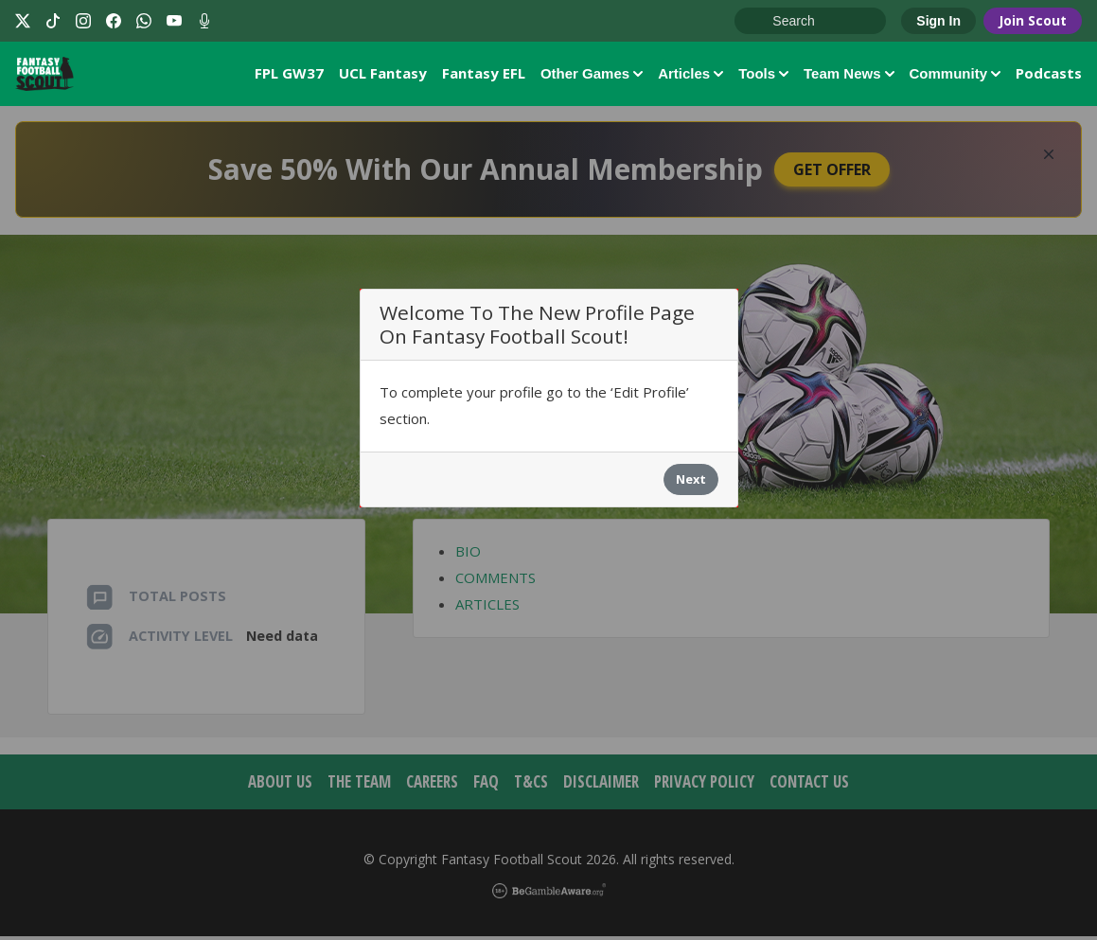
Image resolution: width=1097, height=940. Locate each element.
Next (691, 483)
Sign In (938, 20)
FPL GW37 (289, 74)
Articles (690, 75)
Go (758, 21)
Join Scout (1033, 20)
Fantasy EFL (483, 74)
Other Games (591, 75)
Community (955, 75)
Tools (763, 75)
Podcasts (1049, 74)
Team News (849, 75)
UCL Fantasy (383, 74)
